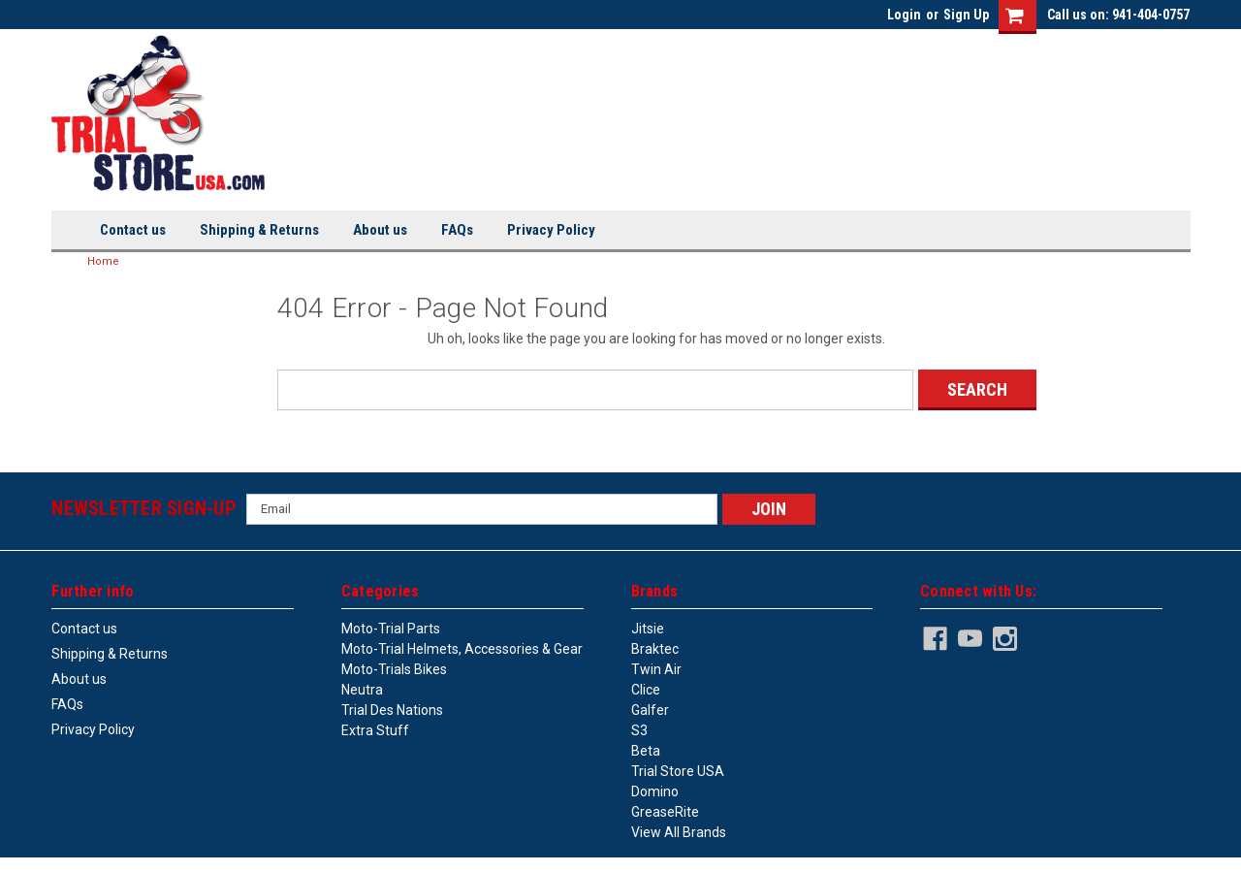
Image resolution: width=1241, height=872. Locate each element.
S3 (639, 730)
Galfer (650, 710)
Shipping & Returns (259, 230)
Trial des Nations (392, 710)
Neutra (362, 689)
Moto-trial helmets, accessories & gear (462, 649)
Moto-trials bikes (394, 669)
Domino (655, 791)
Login (904, 14)
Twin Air (656, 669)
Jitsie (647, 628)
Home (103, 261)
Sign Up (966, 14)
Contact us (133, 230)
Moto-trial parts (390, 628)
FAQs (457, 230)
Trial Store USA (677, 771)
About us (380, 230)
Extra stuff (375, 730)
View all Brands (678, 832)
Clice (645, 689)
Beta (645, 751)
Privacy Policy (551, 230)
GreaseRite (665, 812)
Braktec (655, 649)
